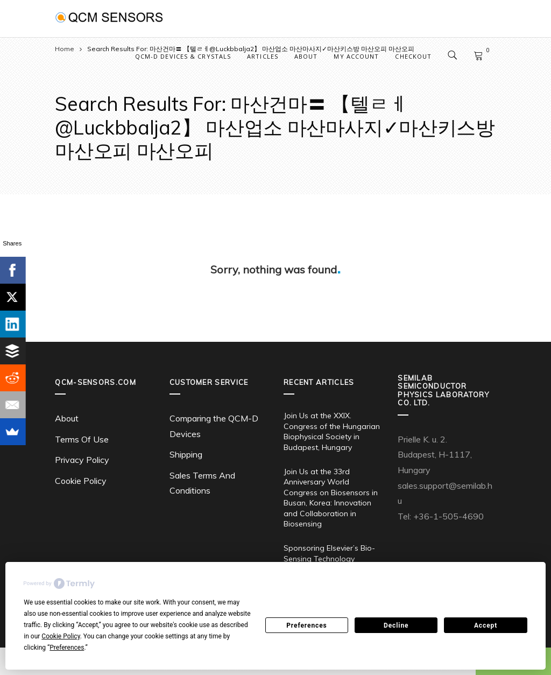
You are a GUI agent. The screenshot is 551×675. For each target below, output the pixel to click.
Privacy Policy (82, 459)
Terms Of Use (82, 439)
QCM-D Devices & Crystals (183, 56)
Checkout (413, 56)
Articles (262, 56)
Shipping (185, 454)
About (306, 56)
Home (64, 49)
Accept (485, 625)
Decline (396, 625)
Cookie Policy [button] (60, 636)
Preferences (306, 625)
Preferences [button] (67, 647)
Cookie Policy (81, 480)
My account (356, 56)
